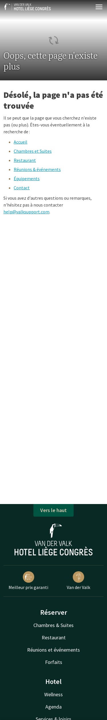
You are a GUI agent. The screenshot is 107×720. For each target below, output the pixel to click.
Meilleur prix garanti (28, 580)
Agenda (53, 706)
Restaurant (25, 160)
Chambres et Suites (33, 151)
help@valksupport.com (26, 212)
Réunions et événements (53, 649)
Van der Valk (78, 580)
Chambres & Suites (53, 625)
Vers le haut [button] (53, 510)
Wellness (53, 694)
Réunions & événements (37, 169)
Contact (22, 188)
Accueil (20, 142)
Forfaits (53, 662)
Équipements (27, 178)
